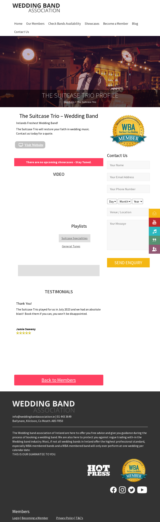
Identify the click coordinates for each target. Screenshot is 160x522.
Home (18, 24)
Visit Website (34, 145)
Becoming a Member (35, 518)
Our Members (35, 24)
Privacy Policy (65, 518)
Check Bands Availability (64, 24)
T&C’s (79, 518)
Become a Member (115, 24)
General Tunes (71, 246)
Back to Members (59, 380)
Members (69, 102)
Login (16, 518)
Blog (135, 24)
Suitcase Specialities (75, 238)
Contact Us (21, 32)
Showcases (92, 24)
